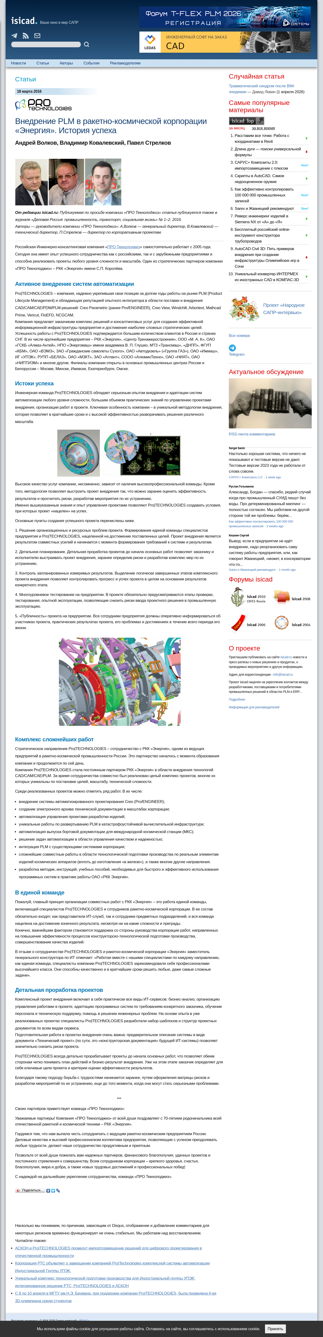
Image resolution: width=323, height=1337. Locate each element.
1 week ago (273, 477)
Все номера (239, 335)
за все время (263, 128)
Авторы (66, 63)
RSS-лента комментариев (252, 434)
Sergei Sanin (237, 448)
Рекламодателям (125, 63)
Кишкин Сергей (239, 535)
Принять (275, 1329)
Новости (18, 63)
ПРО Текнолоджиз (123, 247)
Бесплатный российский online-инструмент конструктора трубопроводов (262, 235)
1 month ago (287, 569)
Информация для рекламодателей (254, 707)
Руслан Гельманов (241, 486)
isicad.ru (286, 657)
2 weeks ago (274, 526)
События (92, 63)
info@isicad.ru (283, 674)
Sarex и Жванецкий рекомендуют (264, 208)
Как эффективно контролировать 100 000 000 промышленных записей (264, 195)
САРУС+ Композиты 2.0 (246, 477)
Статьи (42, 63)
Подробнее (237, 699)
